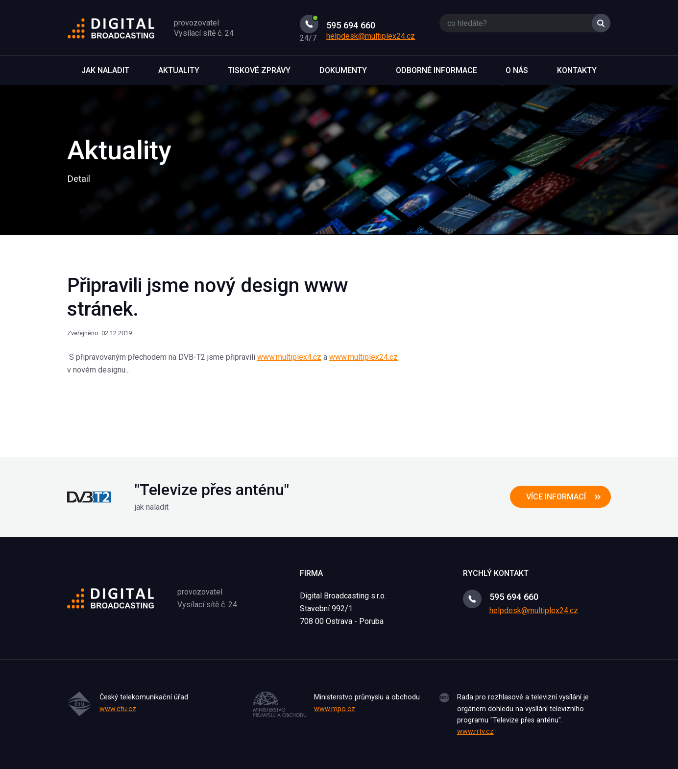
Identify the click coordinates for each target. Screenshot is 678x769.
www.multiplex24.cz (363, 357)
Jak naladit (105, 70)
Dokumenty (343, 70)
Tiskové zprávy (259, 70)
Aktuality (178, 70)
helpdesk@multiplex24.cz (370, 36)
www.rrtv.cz (475, 731)
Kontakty (577, 70)
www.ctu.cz (117, 709)
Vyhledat (601, 23)
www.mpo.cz (334, 709)
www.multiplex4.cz (289, 357)
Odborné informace (436, 70)
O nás (517, 70)
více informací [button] (556, 496)
